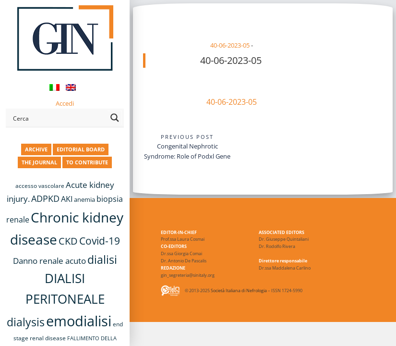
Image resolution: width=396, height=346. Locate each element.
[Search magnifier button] (115, 118)
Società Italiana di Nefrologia (239, 290)
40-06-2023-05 (230, 45)
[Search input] (58, 117)
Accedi (65, 103)
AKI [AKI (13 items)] (66, 199)
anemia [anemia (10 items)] (84, 199)
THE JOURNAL (39, 162)
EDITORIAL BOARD (81, 149)
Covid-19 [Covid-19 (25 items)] (99, 240)
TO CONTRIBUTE (87, 162)
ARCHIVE (36, 149)
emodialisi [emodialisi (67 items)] (78, 321)
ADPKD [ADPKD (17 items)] (45, 198)
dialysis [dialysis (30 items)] (26, 322)
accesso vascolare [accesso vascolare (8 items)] (39, 185)
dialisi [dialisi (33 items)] (102, 259)
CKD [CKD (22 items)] (68, 241)
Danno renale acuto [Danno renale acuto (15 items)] (49, 260)
